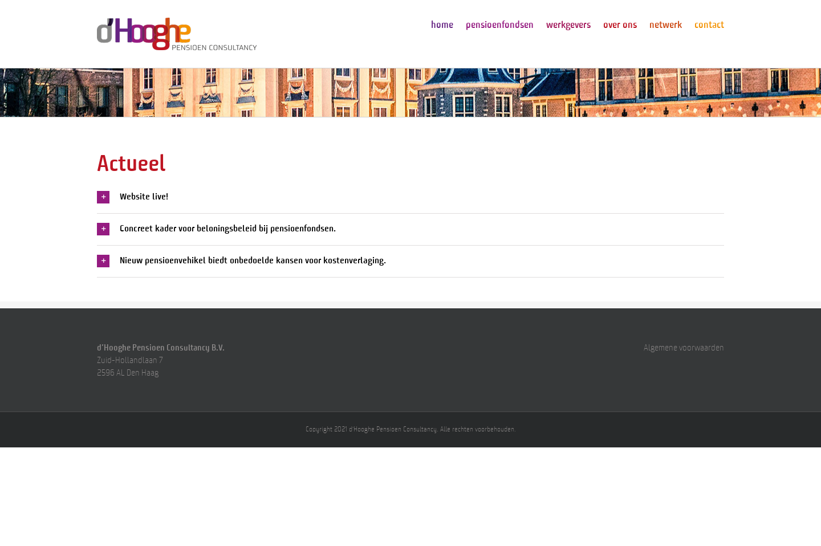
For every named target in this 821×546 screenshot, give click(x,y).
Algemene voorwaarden (684, 348)
